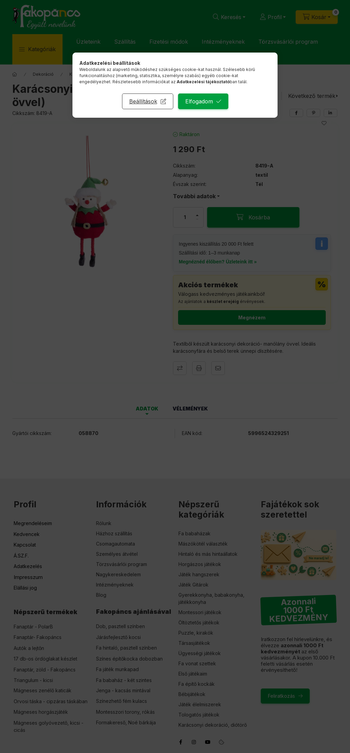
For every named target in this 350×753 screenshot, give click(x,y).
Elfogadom (199, 101)
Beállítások (143, 101)
